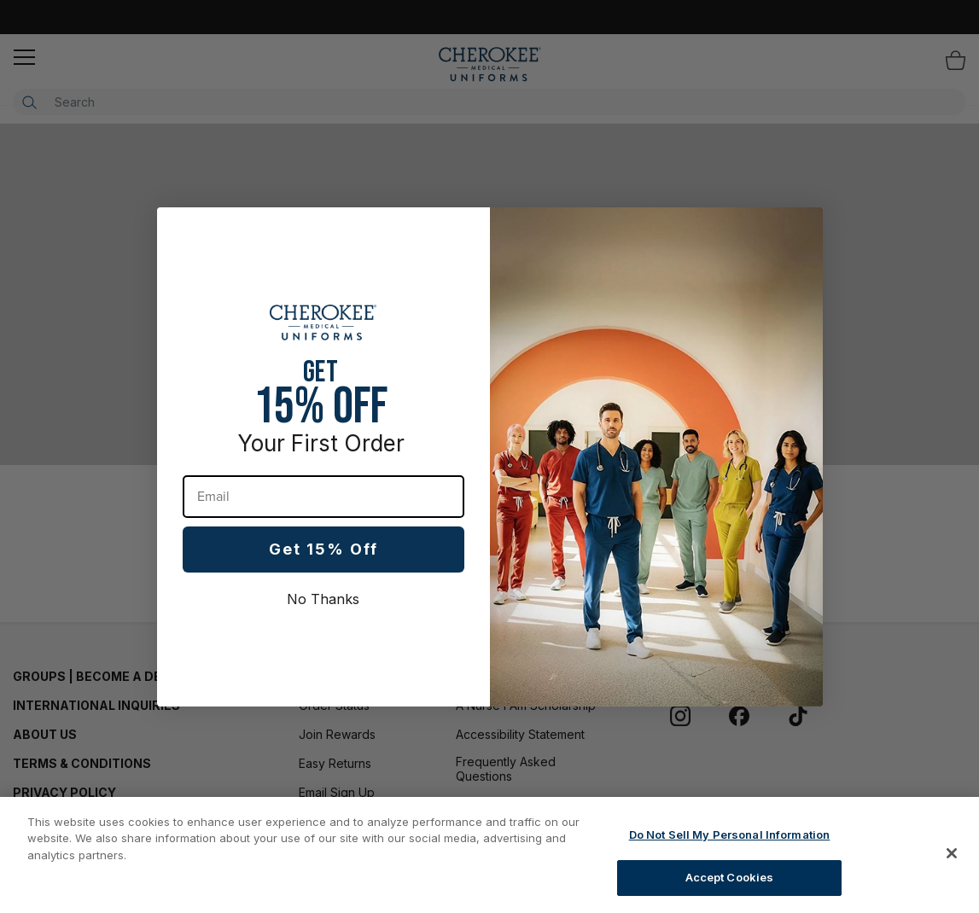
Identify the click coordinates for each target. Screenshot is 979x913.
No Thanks (323, 599)
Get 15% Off (323, 549)
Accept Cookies (729, 877)
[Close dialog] (801, 229)
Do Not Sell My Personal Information (729, 834)
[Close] (951, 853)
